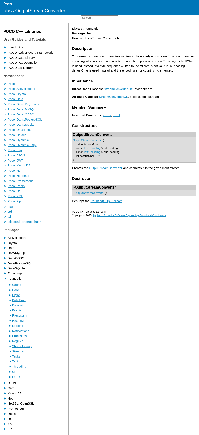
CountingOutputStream (106, 201)
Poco (7, 4)
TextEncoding (91, 148)
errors (107, 115)
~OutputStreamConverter (94, 187)
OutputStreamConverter (93, 134)
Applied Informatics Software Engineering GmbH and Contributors (129, 215)
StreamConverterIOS (118, 89)
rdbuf (116, 115)
